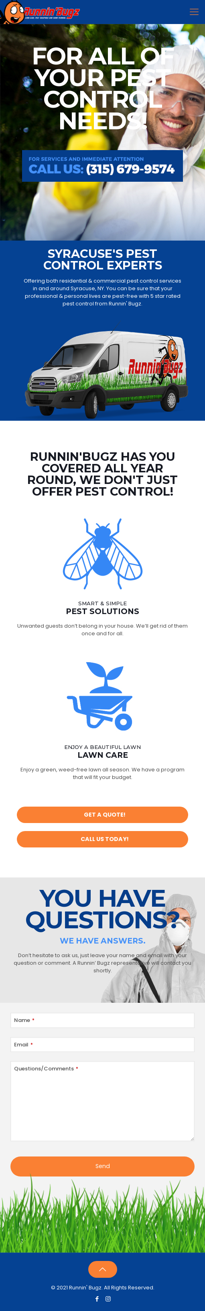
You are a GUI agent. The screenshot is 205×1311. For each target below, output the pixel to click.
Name (24, 1020)
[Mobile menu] (194, 12)
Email (23, 1044)
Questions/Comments (46, 1068)
